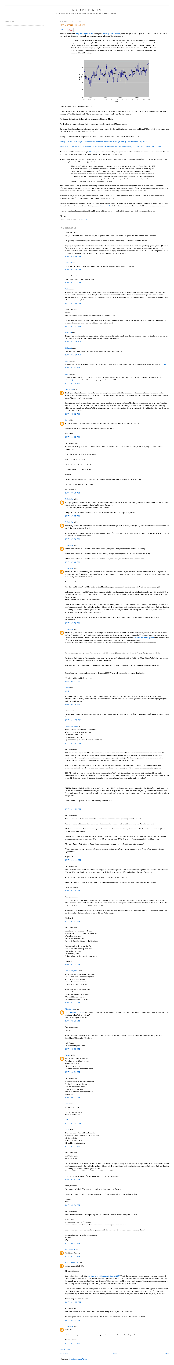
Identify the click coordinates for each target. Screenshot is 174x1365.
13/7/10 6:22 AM (72, 437)
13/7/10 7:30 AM (72, 493)
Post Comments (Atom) (78, 1359)
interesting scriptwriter (73, 380)
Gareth (67, 361)
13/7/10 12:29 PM (73, 809)
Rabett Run (87, 10)
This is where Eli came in (72, 24)
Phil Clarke (69, 499)
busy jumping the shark (84, 34)
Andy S (67, 1055)
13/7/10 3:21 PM (72, 1021)
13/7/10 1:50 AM (72, 383)
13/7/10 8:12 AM (72, 681)
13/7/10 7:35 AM (72, 516)
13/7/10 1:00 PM (72, 891)
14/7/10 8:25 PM (72, 1243)
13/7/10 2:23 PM (72, 965)
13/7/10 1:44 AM (72, 368)
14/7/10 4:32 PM (72, 1180)
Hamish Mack (70, 1249)
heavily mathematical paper (143, 638)
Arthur (67, 289)
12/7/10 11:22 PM (73, 283)
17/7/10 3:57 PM (72, 1320)
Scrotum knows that (104, 206)
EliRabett (68, 263)
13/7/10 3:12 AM (72, 414)
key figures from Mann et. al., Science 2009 (104, 1276)
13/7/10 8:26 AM (72, 705)
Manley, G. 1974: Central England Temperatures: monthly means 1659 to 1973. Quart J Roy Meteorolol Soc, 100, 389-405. (104, 142)
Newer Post (64, 1354)
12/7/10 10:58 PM (73, 257)
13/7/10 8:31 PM (72, 1072)
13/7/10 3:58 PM (72, 1049)
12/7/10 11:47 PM (73, 326)
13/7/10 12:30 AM (73, 342)
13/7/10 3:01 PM (72, 1003)
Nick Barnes (69, 389)
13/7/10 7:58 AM (72, 623)
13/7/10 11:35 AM (73, 720)
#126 (67, 691)
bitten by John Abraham (111, 34)
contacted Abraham (77, 1012)
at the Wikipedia (94, 152)
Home (115, 1354)
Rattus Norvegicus (71, 1262)
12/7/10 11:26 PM (73, 303)
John (66, 420)
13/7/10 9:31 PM (72, 1098)
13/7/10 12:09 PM (73, 743)
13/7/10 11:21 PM (73, 1123)
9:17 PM (84, 219)
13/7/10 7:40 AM (72, 562)
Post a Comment (66, 1349)
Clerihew (70, 1120)
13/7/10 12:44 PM (73, 860)
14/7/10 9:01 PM (72, 1256)
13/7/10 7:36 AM (72, 539)
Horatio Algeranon (72, 726)
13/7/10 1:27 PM (72, 921)
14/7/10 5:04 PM (72, 1205)
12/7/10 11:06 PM (73, 270)
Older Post (165, 1354)
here (164, 364)
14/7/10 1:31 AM (72, 1146)
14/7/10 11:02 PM (73, 1302)
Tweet (62, 29)
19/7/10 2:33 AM (72, 1343)
